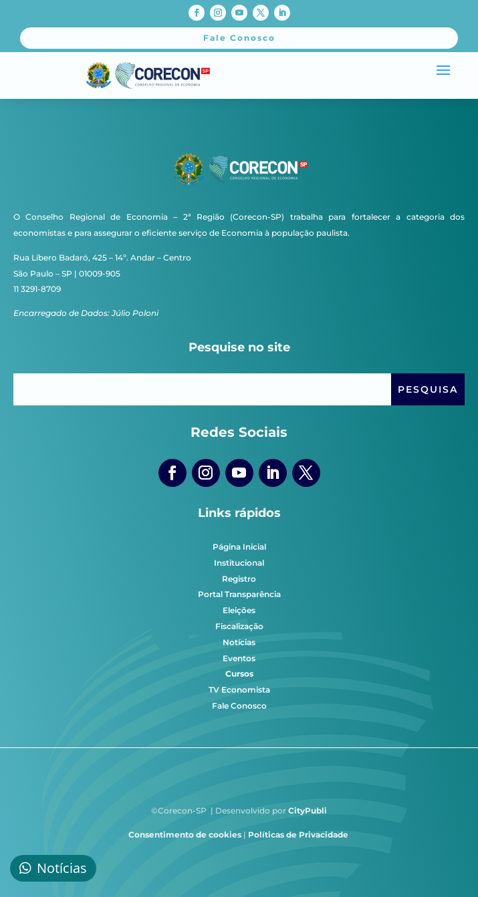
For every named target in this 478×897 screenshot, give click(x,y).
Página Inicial (239, 547)
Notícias (239, 642)
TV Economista (239, 690)
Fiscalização (239, 626)
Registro (239, 579)
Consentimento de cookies (184, 835)
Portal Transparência (239, 594)
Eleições (239, 610)
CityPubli (307, 810)
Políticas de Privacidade (298, 835)
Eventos (239, 658)
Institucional (239, 563)
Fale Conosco (239, 706)
